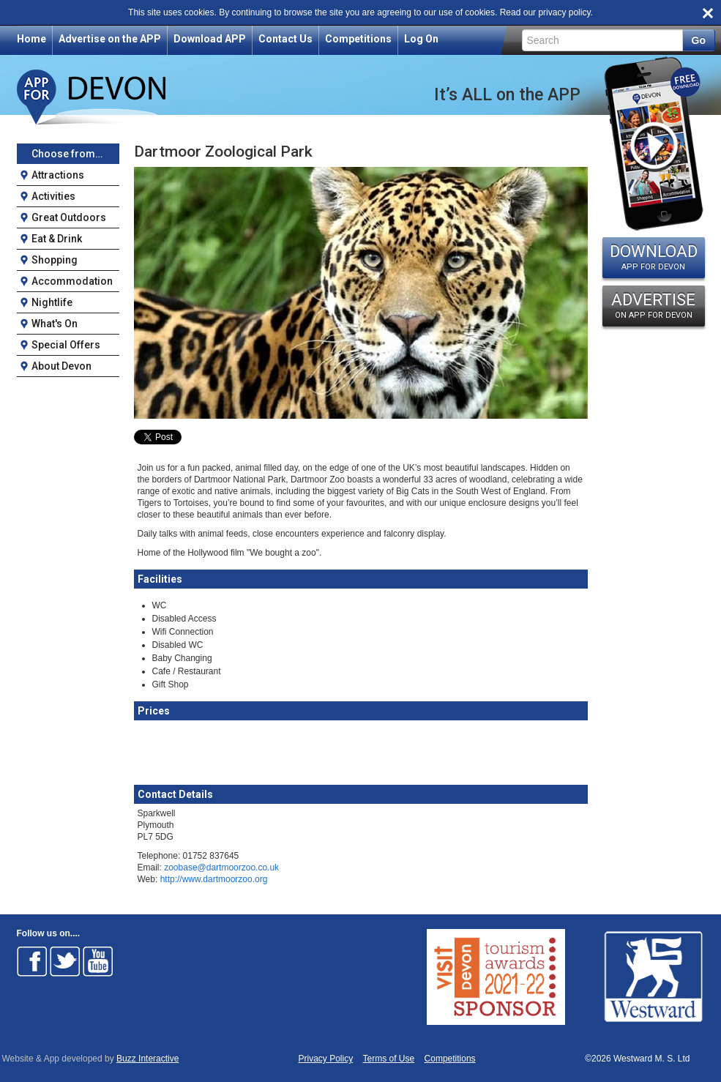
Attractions (57, 175)
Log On (421, 39)
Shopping (54, 260)
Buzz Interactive (147, 1058)
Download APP (209, 39)
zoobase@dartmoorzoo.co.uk (221, 867)
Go (699, 40)
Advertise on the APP (110, 39)
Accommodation (72, 281)
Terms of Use (389, 1059)
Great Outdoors (68, 217)
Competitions (358, 39)
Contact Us (285, 39)
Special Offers (65, 345)
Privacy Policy (326, 1059)
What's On (54, 323)
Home (31, 39)
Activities (53, 196)
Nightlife (51, 302)
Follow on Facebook (32, 961)
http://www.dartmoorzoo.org (214, 879)
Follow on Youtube (98, 961)
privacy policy (564, 12)
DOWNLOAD (653, 257)
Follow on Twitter (65, 961)
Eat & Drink (56, 239)
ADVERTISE (653, 305)
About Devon (61, 366)
